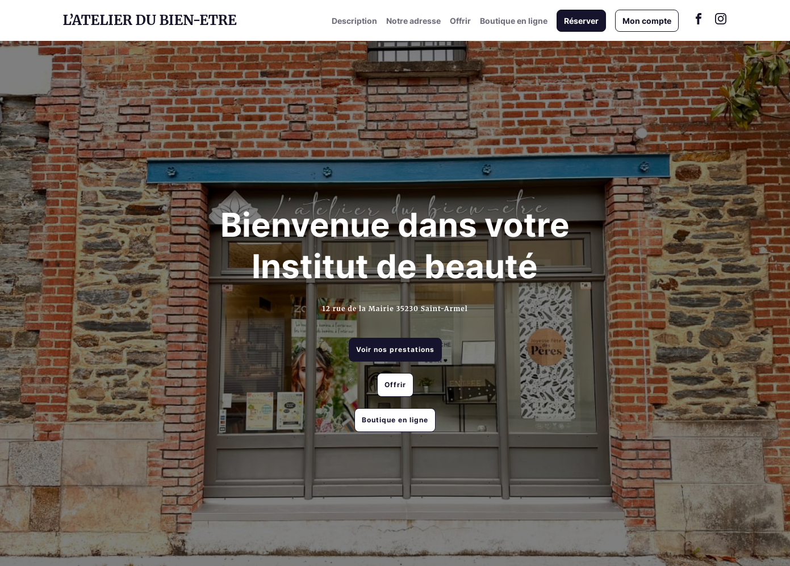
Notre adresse (413, 21)
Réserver (581, 21)
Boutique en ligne (513, 21)
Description (354, 21)
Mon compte (646, 21)
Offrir (460, 21)
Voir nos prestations (395, 349)
